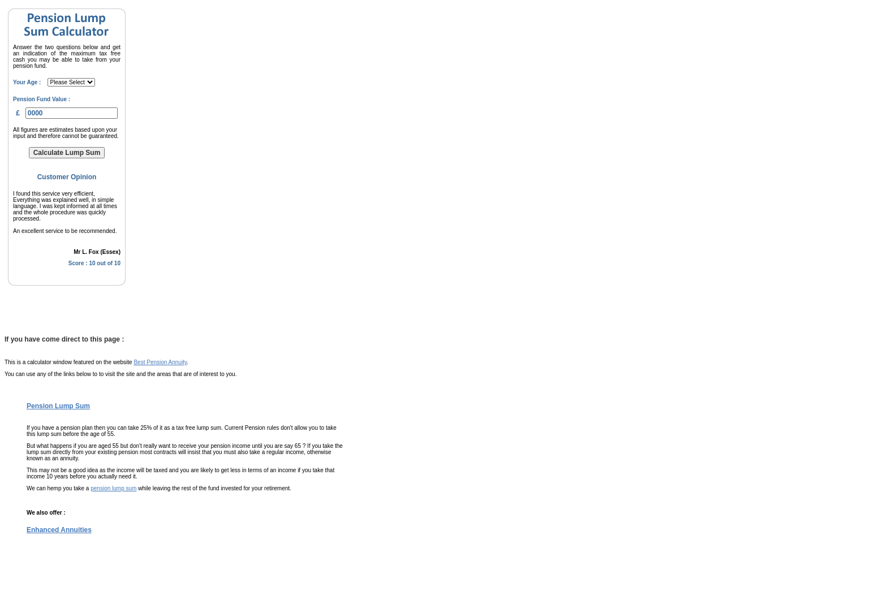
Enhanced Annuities (59, 530)
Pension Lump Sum (58, 406)
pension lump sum (113, 488)
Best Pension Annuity (160, 362)
